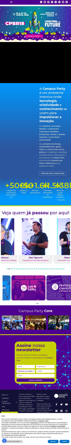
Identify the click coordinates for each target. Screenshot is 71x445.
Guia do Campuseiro (9, 402)
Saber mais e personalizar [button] (12, 441)
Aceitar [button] (64, 441)
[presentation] (2, 243)
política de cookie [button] (43, 421)
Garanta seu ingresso (34, 36)
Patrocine (5, 410)
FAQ (3, 407)
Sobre (5, 395)
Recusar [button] (53, 441)
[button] (11, 1)
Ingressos (5, 398)
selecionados (34, 422)
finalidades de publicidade (57, 426)
